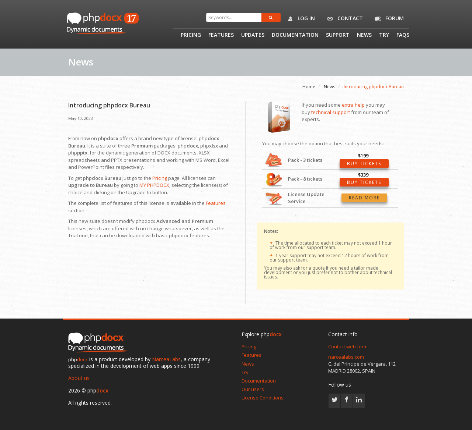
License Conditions (263, 397)
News (364, 35)
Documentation (295, 35)
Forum (388, 19)
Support (338, 35)
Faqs (402, 35)
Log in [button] (299, 19)
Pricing (191, 35)
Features (221, 35)
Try (384, 35)
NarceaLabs (166, 359)
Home (308, 86)
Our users (253, 389)
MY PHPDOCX (154, 185)
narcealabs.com (346, 356)
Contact (343, 19)
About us (79, 377)
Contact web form (348, 346)
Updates (252, 35)
